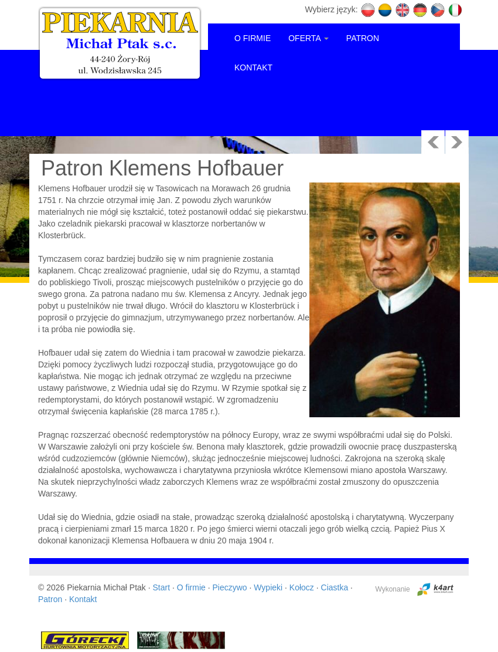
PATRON (362, 38)
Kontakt (83, 599)
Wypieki (268, 587)
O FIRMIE (252, 38)
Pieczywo (229, 587)
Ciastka (335, 587)
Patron (50, 599)
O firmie (191, 587)
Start (161, 587)
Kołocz (301, 587)
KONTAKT (253, 67)
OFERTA (308, 38)
